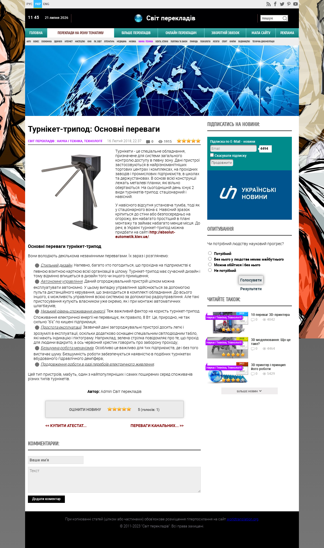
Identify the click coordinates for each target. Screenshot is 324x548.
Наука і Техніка (145, 41)
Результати (251, 288)
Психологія (205, 41)
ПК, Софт (98, 41)
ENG (46, 4)
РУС (29, 4)
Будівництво (244, 41)
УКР (38, 4)
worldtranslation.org (242, 518)
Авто (29, 41)
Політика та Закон (179, 41)
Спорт (224, 41)
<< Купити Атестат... (66, 425)
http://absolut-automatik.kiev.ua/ (145, 234)
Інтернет (68, 41)
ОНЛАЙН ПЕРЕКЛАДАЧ (181, 33)
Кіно (89, 41)
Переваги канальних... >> (157, 425)
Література (109, 41)
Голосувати (251, 280)
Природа (194, 41)
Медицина (121, 41)
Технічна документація (263, 41)
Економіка (46, 41)
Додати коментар (46, 498)
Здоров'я (58, 41)
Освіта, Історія (161, 41)
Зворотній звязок (225, 33)
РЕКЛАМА (287, 33)
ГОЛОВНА (36, 33)
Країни (233, 41)
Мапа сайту (261, 33)
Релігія (216, 41)
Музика (132, 41)
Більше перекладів (136, 33)
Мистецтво (80, 41)
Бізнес (36, 41)
